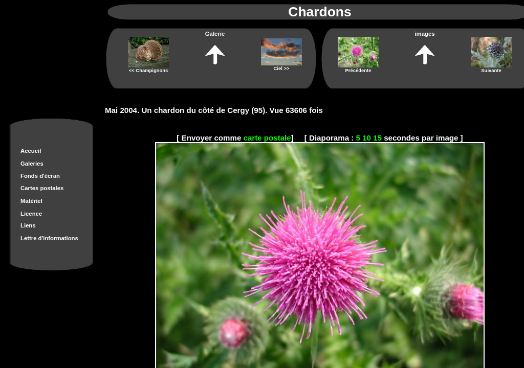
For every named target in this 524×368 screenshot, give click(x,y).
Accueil (30, 151)
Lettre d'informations (49, 238)
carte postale (267, 137)
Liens (28, 225)
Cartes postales (41, 188)
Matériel (31, 201)
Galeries (31, 163)
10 (366, 137)
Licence (31, 214)
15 (377, 137)
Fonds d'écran (40, 176)
